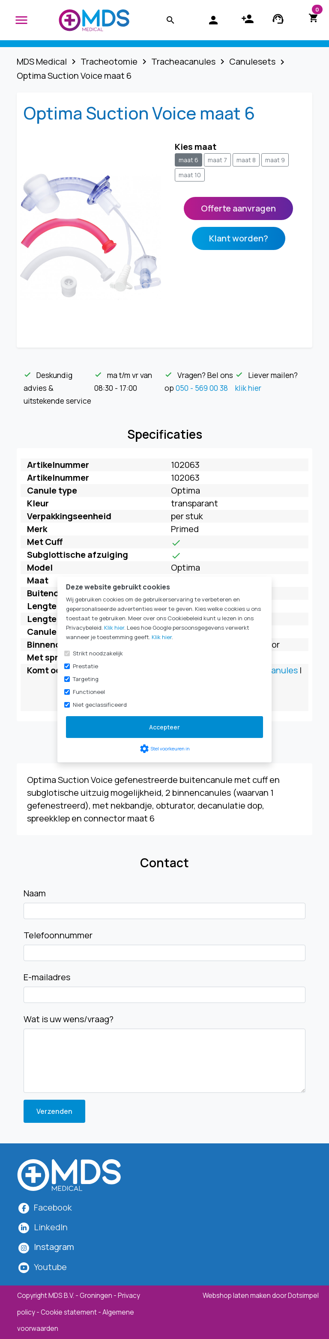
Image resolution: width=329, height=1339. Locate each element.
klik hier (248, 388)
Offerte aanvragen (238, 208)
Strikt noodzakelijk (98, 653)
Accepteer (164, 727)
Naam (35, 893)
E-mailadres (47, 977)
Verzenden (54, 1111)
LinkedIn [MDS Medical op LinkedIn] (51, 1227)
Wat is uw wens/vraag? (69, 1019)
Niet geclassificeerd (100, 704)
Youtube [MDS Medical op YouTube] (50, 1267)
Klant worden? (238, 238)
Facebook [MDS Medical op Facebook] (53, 1207)
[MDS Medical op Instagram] (54, 1247)
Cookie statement (69, 1312)
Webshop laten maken (237, 1295)
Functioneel (89, 692)
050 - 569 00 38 (202, 388)
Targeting (86, 679)
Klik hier (114, 627)
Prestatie (85, 666)
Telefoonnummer (58, 935)
